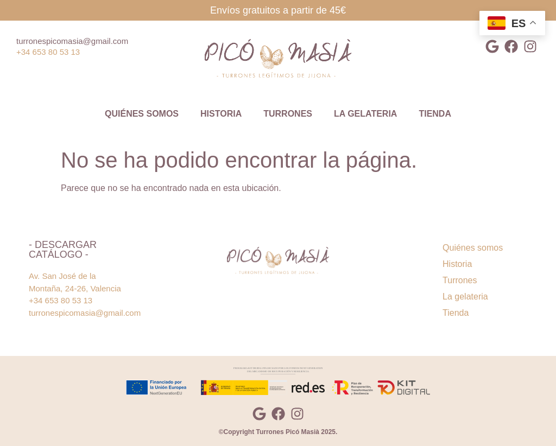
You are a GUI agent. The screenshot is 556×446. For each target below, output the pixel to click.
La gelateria (365, 113)
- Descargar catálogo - (63, 249)
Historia (221, 113)
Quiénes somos (142, 113)
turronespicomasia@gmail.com (72, 41)
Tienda (435, 113)
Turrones (287, 113)
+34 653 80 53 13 (48, 51)
